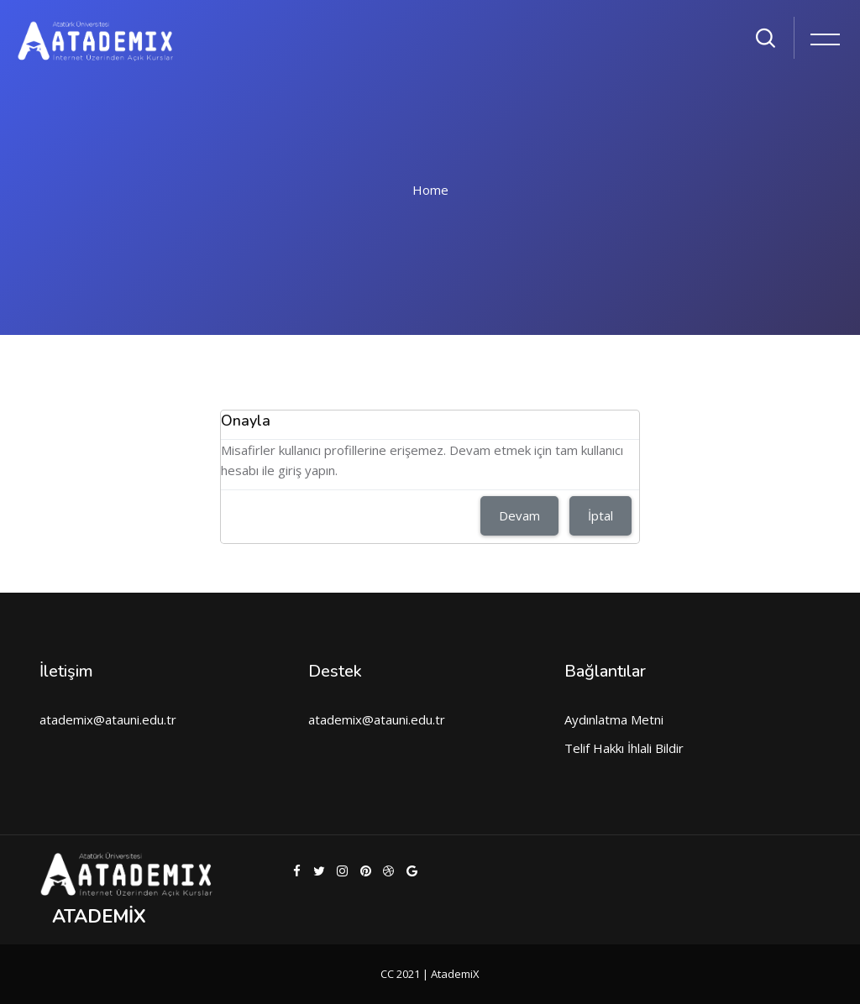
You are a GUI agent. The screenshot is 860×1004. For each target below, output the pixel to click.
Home (430, 189)
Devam (519, 515)
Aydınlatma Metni (613, 719)
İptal (600, 515)
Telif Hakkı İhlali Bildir (624, 748)
